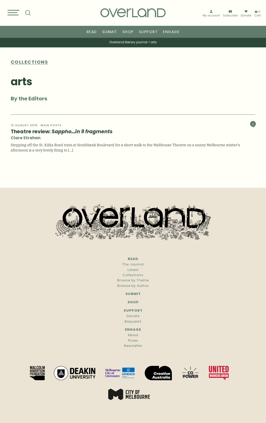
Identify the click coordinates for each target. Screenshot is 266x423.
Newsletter (133, 346)
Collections (133, 275)
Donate (246, 13)
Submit (109, 32)
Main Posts (51, 125)
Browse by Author (133, 286)
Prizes (133, 340)
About (133, 335)
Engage (171, 32)
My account (211, 13)
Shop (128, 32)
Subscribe (230, 13)
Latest (133, 270)
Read (92, 32)
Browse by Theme (133, 280)
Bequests (133, 321)
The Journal (133, 264)
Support (148, 32)
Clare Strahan (25, 138)
